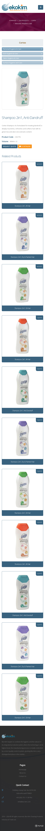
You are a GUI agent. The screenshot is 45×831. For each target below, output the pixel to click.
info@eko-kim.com (24, 802)
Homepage (12, 20)
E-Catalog (24, 146)
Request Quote (9, 146)
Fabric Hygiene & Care (11, 58)
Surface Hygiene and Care (12, 63)
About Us (22, 773)
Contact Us (22, 776)
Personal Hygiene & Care (23, 24)
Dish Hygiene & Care (10, 54)
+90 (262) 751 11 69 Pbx (24, 797)
